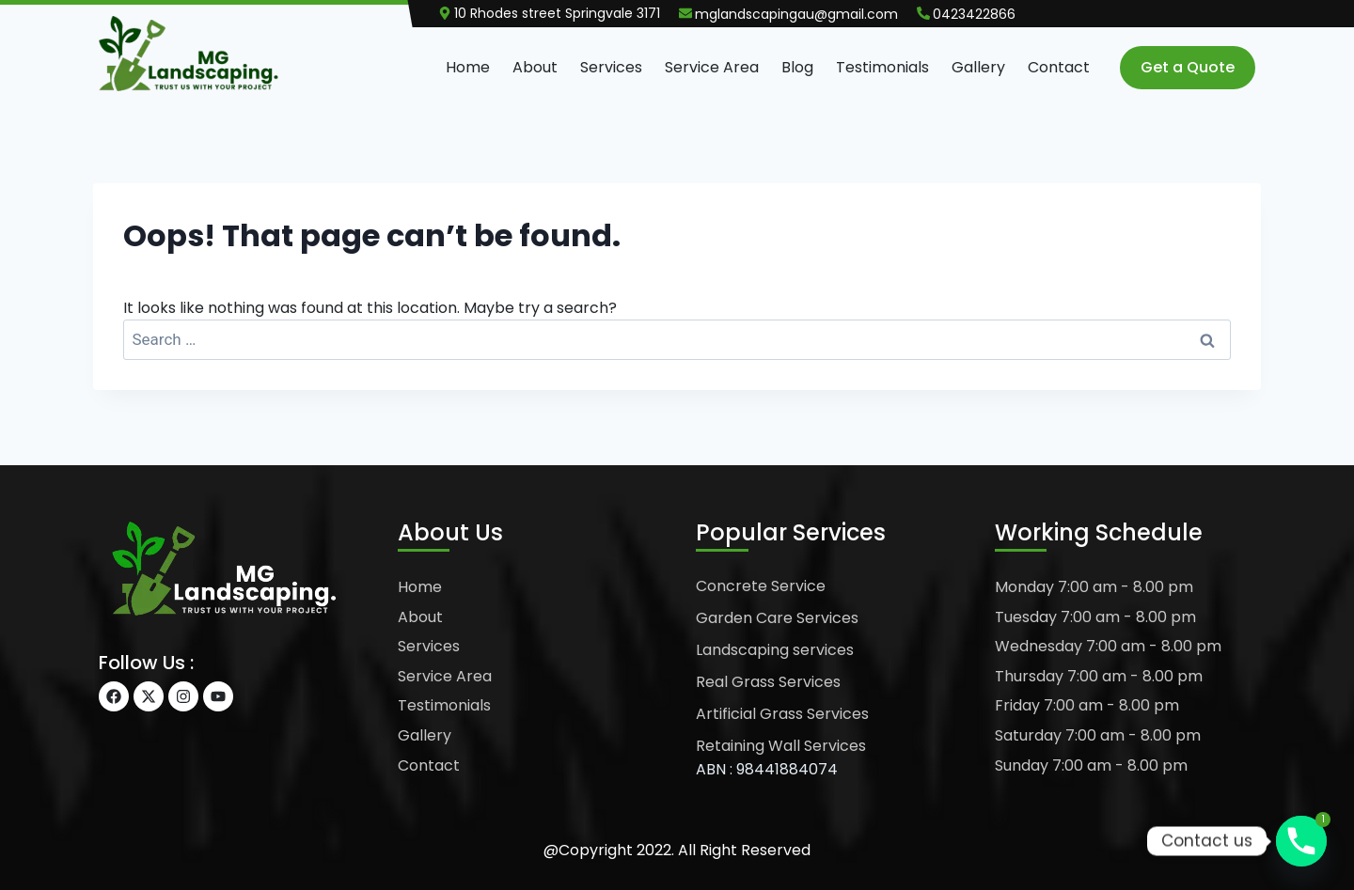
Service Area (712, 67)
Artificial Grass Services (782, 714)
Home (468, 67)
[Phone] (1301, 841)
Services (611, 67)
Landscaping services (775, 650)
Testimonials (882, 67)
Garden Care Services (777, 618)
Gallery (978, 67)
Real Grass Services (768, 682)
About (535, 67)
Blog (797, 67)
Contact (1059, 67)
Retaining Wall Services (781, 746)
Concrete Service (761, 586)
